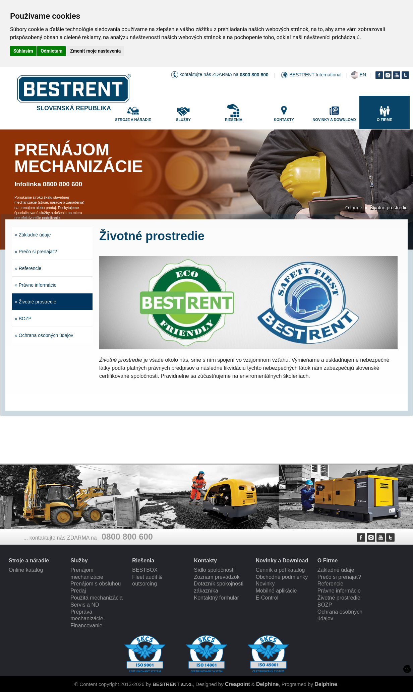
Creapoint (237, 684)
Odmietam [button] (51, 51)
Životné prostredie (389, 207)
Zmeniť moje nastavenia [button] (95, 51)
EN (363, 74)
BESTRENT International (315, 74)
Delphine (267, 684)
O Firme (353, 207)
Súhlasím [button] (23, 51)
